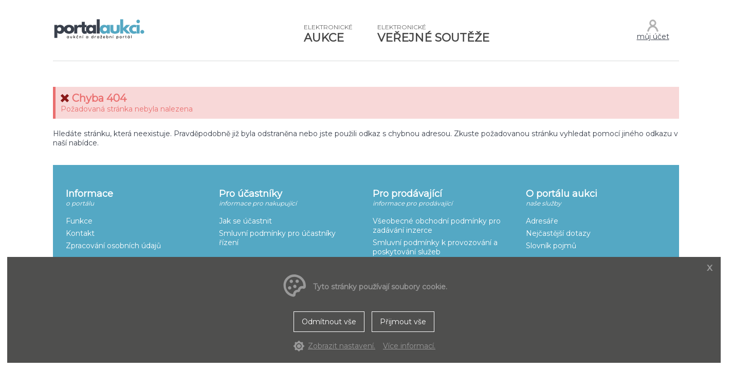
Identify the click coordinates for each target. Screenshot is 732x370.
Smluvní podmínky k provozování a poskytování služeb (435, 247)
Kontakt (80, 233)
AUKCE (328, 34)
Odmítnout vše (329, 321)
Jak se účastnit (245, 221)
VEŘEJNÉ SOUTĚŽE (433, 34)
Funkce (79, 221)
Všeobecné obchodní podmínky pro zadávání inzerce (437, 225)
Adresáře (542, 221)
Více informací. (409, 345)
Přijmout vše (403, 321)
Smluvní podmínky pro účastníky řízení (277, 238)
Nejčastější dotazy (558, 233)
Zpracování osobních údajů (113, 245)
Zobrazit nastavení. (341, 345)
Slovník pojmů (551, 245)
